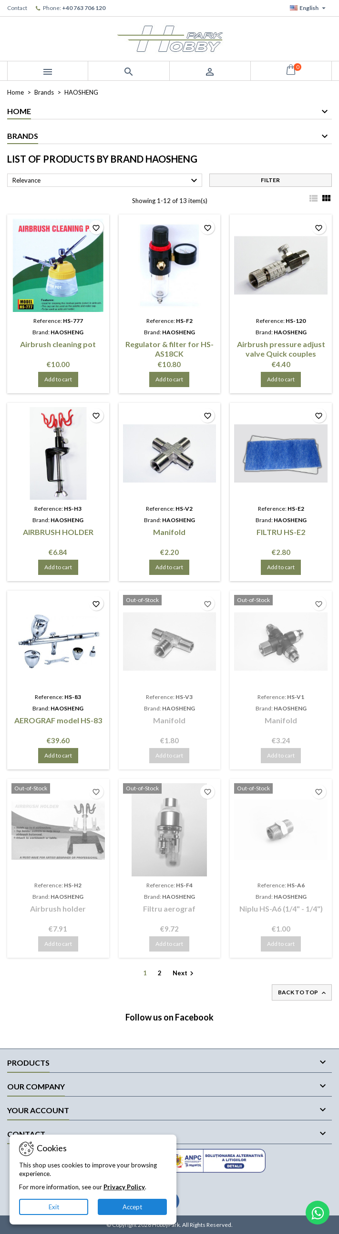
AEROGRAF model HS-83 (58, 720)
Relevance (106, 180)
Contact (17, 7)
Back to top (303, 993)
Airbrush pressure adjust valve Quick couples (281, 349)
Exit (54, 1207)
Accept (132, 1207)
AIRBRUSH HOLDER (58, 531)
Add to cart (58, 379)
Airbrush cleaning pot (58, 344)
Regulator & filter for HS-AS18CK (169, 349)
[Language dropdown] (309, 8)
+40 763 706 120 (83, 7)
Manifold (169, 531)
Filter (270, 180)
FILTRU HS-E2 (281, 531)
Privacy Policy (124, 1187)
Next (184, 973)
